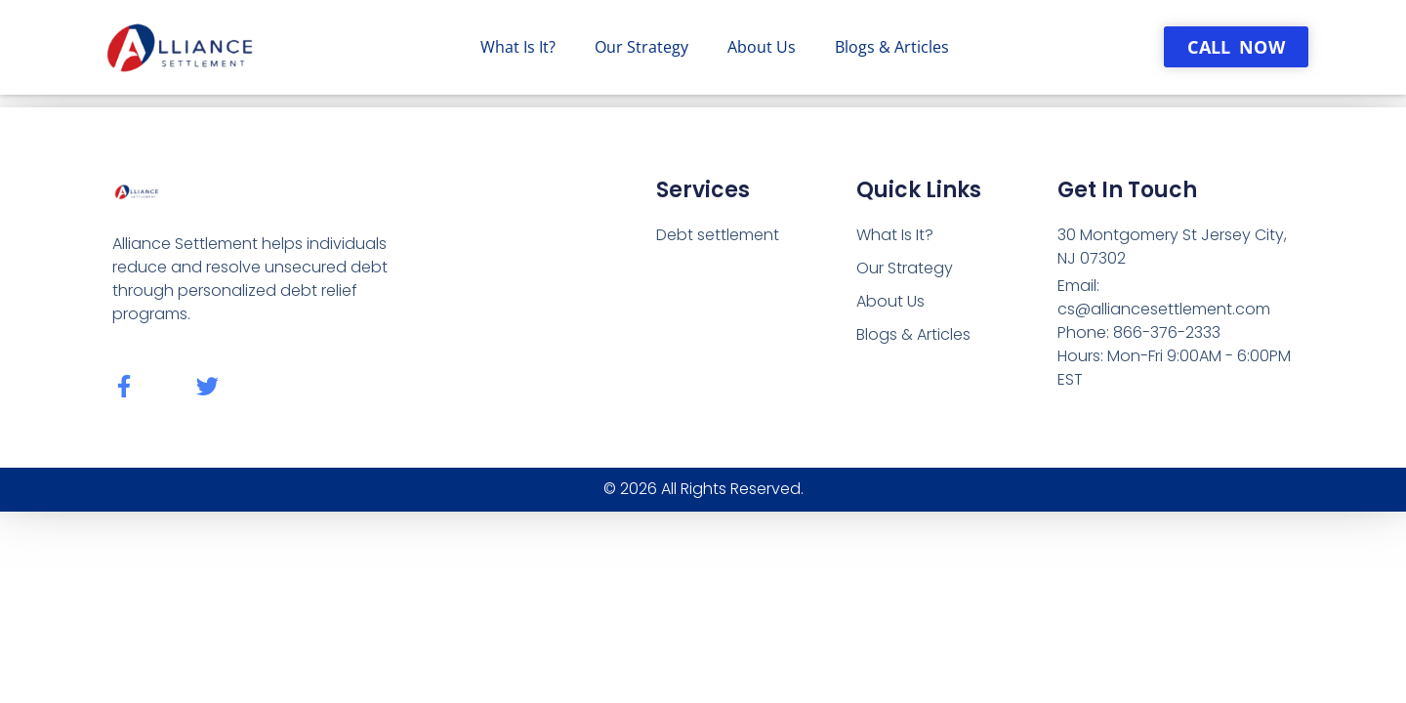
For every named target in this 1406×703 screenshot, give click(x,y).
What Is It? (518, 47)
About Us (761, 47)
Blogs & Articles (892, 47)
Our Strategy (641, 47)
